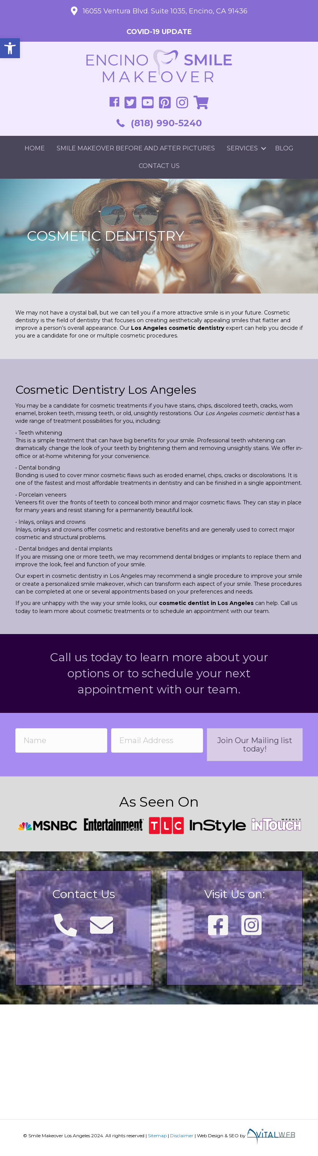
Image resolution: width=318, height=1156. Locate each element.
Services (242, 148)
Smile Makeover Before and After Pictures (136, 148)
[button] (10, 48)
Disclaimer (181, 1135)
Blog (284, 148)
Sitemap (157, 1135)
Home (35, 148)
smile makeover (102, 583)
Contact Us (159, 166)
